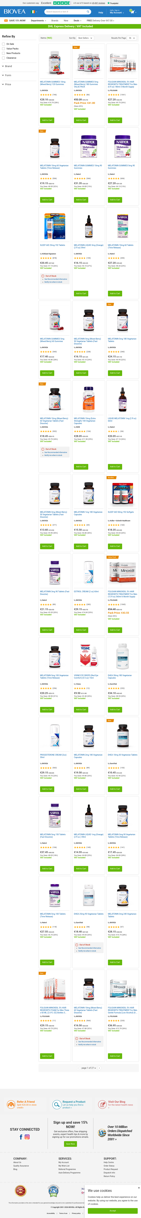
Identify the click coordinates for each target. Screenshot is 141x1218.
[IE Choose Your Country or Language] (34, 11)
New (66, 20)
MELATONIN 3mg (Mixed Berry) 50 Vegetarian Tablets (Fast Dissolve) (53, 514)
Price (6, 84)
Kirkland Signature (49, 254)
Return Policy (109, 1176)
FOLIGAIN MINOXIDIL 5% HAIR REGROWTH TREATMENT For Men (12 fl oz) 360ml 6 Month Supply (122, 594)
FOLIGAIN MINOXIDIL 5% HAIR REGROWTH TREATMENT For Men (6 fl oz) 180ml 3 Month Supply (122, 84)
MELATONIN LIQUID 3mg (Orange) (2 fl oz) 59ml (88, 246)
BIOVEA (45, 90)
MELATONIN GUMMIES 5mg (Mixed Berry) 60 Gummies (52, 340)
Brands (54, 20)
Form (6, 75)
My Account (64, 1162)
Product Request (111, 1169)
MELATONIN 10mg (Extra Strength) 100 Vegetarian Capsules (85, 420)
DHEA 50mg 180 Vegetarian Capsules (120, 676)
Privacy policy (76, 1213)
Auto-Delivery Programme (69, 1173)
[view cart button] (134, 12)
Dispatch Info (109, 1173)
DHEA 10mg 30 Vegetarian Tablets (122, 755)
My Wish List (64, 1166)
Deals (77, 20)
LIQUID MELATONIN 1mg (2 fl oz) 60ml (122, 419)
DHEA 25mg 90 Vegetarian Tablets (88, 914)
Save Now (70, 1144)
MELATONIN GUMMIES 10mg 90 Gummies (88, 166)
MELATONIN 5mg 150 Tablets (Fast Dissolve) (53, 835)
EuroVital (113, 684)
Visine (78, 684)
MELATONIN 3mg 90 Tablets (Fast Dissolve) (54, 592)
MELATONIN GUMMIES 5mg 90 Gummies (121, 166)
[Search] (88, 11)
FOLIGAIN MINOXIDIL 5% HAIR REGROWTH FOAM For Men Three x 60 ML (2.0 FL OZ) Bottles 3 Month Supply (54, 1010)
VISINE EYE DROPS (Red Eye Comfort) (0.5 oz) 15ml (86, 676)
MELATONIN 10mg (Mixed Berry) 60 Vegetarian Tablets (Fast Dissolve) (54, 420)
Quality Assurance (21, 1166)
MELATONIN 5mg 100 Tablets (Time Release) (53, 915)
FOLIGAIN (113, 90)
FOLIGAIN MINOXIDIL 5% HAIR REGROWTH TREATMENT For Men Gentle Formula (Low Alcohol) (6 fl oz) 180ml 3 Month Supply (122, 1010)
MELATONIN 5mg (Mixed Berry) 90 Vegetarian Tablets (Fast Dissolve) (87, 341)
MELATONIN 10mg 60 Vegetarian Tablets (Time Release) (54, 166)
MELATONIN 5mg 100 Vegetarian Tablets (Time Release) (54, 676)
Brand (7, 66)
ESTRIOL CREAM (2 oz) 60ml (86, 591)
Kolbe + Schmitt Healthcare (120, 521)
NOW (78, 427)
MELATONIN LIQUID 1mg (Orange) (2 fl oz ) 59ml (88, 835)
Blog (15, 1169)
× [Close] (139, 1187)
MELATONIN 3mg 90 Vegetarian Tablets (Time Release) (121, 835)
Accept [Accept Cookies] (113, 1211)
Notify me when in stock (53, 282)
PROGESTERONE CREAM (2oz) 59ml (53, 756)
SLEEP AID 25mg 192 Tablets (52, 245)
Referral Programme (67, 1169)
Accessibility (51, 1213)
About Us (17, 1162)
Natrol (78, 174)
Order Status (109, 1166)
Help (100, 12)
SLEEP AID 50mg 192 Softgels (121, 512)
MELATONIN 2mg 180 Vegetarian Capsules (88, 756)
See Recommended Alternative (55, 279)
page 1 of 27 (89, 1068)
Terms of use (63, 1213)
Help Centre (109, 1162)
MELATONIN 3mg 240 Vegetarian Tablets (122, 915)
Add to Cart (47, 120)
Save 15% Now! (14, 20)
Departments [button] (38, 20)
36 (132, 38)
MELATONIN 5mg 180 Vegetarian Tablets (122, 340)
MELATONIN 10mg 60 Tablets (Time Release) (120, 246)
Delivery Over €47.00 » (100, 20)
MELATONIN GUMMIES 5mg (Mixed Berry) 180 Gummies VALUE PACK (86, 84)
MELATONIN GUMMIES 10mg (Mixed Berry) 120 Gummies (52, 83)
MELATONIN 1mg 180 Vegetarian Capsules (88, 513)
